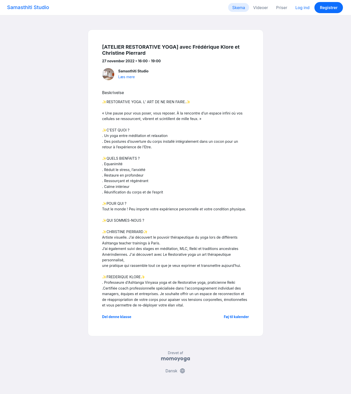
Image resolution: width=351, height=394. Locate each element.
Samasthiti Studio (28, 7)
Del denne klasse (116, 317)
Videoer (260, 7)
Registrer (329, 7)
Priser (281, 7)
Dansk (176, 371)
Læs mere (126, 77)
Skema (238, 7)
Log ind (302, 7)
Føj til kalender (236, 317)
